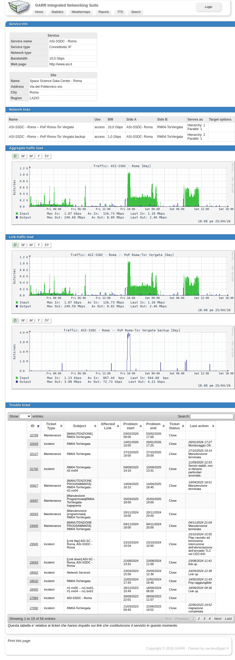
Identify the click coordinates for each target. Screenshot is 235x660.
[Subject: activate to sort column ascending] (81, 426)
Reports (103, 11)
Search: (205, 416)
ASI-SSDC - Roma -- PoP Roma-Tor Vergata (41, 127)
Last (228, 619)
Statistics (57, 11)
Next (218, 619)
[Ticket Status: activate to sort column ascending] (175, 426)
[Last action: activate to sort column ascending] (200, 426)
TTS (120, 11)
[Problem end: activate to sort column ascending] (154, 426)
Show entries (26, 416)
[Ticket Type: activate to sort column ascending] (52, 426)
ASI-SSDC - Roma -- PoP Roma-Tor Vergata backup (47, 137)
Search (136, 11)
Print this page (19, 641)
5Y (47, 156)
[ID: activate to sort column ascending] (34, 426)
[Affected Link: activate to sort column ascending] (109, 426)
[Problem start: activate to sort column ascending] (132, 426)
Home (39, 11)
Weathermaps (81, 11)
